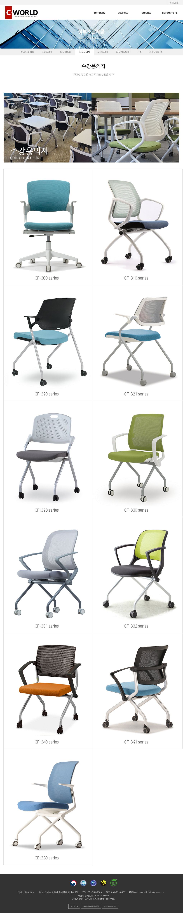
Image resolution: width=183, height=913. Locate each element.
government (169, 12)
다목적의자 (65, 52)
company (99, 12)
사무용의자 (103, 52)
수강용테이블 (156, 52)
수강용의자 (84, 52)
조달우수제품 (27, 52)
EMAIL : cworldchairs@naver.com (147, 892)
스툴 (139, 52)
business (123, 12)
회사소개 (74, 906)
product (146, 12)
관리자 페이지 (110, 906)
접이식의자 (47, 52)
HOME (174, 2)
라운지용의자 (123, 52)
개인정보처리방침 (91, 906)
